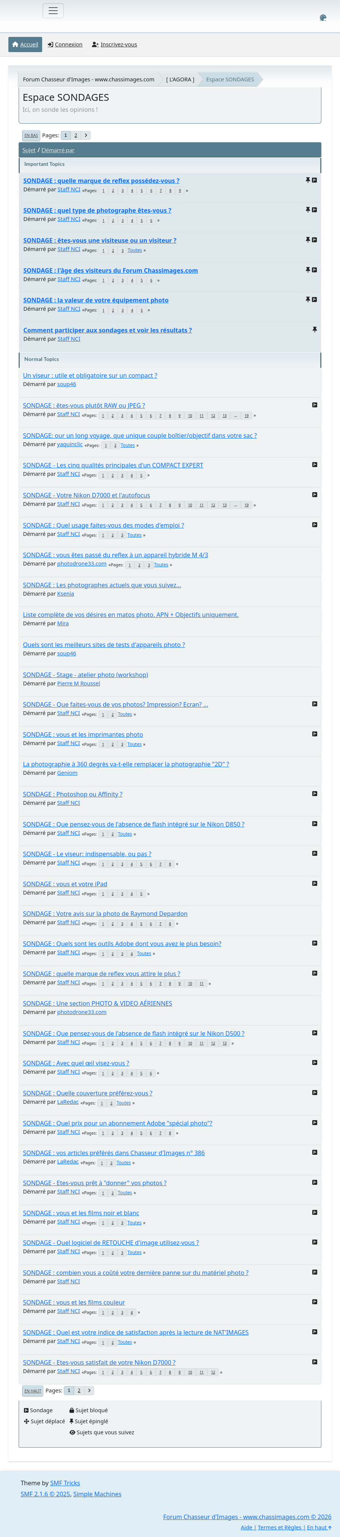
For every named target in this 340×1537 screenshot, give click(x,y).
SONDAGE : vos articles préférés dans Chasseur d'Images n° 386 (114, 1153)
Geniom (67, 772)
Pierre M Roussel (78, 683)
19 (246, 415)
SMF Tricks (65, 1483)
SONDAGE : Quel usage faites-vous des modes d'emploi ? (103, 525)
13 (224, 415)
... (235, 415)
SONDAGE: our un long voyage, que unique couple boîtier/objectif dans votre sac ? (140, 435)
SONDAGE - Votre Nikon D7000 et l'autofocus (86, 495)
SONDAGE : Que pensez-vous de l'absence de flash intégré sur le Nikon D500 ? (133, 1033)
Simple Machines (97, 1494)
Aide (246, 1527)
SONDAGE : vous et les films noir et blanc (81, 1213)
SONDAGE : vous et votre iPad (65, 884)
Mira (63, 623)
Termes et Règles (280, 1527)
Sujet (29, 149)
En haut (32, 1391)
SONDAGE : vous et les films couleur (74, 1302)
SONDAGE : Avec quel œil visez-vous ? (76, 1063)
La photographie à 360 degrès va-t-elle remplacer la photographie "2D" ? (126, 764)
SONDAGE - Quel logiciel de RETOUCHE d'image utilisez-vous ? (111, 1242)
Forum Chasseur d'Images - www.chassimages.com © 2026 (247, 1517)
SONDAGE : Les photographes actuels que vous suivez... (102, 585)
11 (202, 415)
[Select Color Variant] (323, 17)
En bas (31, 135)
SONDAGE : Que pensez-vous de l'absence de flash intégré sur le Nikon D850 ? (133, 824)
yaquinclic (70, 444)
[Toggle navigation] (53, 10)
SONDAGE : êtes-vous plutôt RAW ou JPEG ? (84, 405)
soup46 (66, 384)
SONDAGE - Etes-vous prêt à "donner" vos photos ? (94, 1183)
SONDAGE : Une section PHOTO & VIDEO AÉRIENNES (97, 1003)
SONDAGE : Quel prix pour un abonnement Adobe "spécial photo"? (117, 1123)
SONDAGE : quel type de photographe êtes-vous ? (97, 210)
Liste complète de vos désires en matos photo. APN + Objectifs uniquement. (131, 614)
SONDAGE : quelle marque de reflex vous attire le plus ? (101, 974)
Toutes (135, 250)
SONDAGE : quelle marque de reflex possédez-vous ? (101, 180)
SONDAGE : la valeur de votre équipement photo (95, 300)
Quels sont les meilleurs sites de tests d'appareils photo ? (104, 645)
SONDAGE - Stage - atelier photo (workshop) (85, 675)
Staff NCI (69, 189)
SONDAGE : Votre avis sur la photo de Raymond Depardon (105, 913)
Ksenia (65, 593)
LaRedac (68, 1101)
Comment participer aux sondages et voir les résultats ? (107, 330)
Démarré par (57, 149)
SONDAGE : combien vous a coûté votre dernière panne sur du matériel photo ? (135, 1272)
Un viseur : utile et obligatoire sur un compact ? (90, 375)
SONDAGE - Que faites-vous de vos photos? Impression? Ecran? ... (115, 704)
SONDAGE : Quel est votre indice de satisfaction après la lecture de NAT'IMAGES (135, 1332)
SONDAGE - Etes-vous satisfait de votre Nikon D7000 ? (99, 1362)
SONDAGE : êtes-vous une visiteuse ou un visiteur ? (99, 240)
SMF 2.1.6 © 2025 (45, 1494)
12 (213, 415)
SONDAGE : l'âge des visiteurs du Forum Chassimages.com (110, 270)
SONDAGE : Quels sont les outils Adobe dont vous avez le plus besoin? (122, 943)
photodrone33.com (82, 563)
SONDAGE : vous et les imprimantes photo (83, 734)
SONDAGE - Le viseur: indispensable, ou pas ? (87, 854)
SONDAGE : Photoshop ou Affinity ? (72, 794)
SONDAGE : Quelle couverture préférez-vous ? (87, 1093)
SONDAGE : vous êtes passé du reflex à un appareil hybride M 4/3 (115, 555)
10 (190, 415)
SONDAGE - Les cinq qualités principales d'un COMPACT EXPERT (113, 465)
